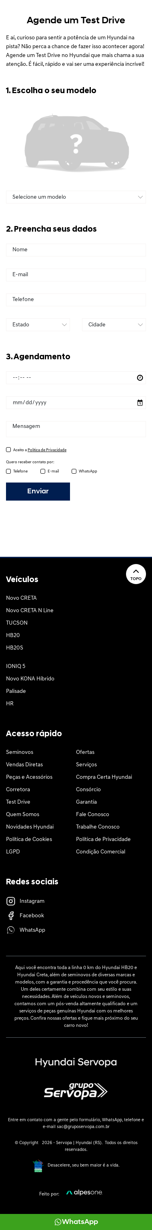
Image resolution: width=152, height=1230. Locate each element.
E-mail (53, 471)
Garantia (86, 802)
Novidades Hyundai (30, 827)
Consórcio (88, 790)
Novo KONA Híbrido (30, 679)
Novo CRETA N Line (30, 611)
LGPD (13, 852)
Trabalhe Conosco (98, 827)
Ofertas (85, 752)
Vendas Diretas (24, 765)
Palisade (16, 691)
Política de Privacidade (103, 840)
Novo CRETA (21, 598)
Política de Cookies (29, 840)
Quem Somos (22, 815)
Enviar (38, 491)
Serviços (86, 765)
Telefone (20, 471)
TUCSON (17, 623)
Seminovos (19, 752)
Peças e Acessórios (29, 777)
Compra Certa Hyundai (104, 777)
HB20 (13, 636)
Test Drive (18, 802)
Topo (136, 573)
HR (10, 704)
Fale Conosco (92, 815)
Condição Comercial (100, 852)
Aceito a (39, 450)
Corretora (18, 790)
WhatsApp (88, 471)
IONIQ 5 (15, 667)
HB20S (14, 648)
